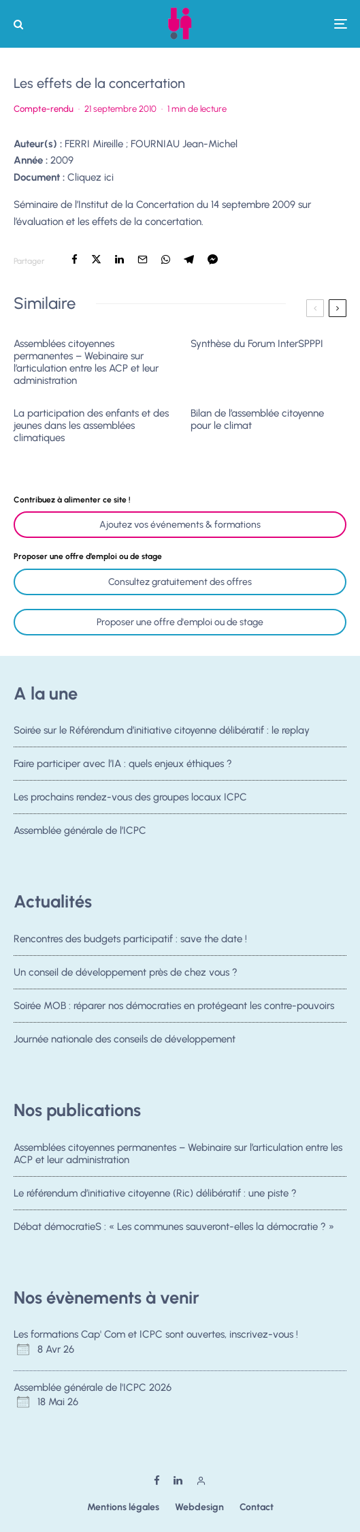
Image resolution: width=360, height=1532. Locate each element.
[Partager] (74, 259)
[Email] (142, 259)
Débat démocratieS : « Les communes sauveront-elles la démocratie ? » (174, 1229)
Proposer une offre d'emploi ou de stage (180, 622)
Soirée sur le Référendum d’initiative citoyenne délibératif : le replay (162, 730)
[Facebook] (157, 1480)
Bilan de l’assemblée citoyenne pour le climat (257, 419)
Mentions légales (123, 1507)
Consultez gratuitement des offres (180, 582)
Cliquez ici (90, 177)
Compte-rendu (43, 109)
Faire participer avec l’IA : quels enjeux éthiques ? (123, 764)
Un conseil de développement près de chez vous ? (126, 972)
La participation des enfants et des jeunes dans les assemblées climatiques (91, 425)
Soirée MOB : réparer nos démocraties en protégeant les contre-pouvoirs (174, 1008)
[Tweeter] (96, 259)
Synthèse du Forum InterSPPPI (257, 343)
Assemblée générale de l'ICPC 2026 (92, 1387)
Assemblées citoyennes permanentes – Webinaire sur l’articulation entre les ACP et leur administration (86, 362)
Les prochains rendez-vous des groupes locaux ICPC (130, 800)
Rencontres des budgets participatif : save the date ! (130, 939)
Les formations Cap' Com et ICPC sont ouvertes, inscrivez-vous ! (156, 1334)
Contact (257, 1507)
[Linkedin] (178, 1480)
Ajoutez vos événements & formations (180, 524)
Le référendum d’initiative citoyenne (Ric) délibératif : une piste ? (155, 1193)
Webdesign (199, 1507)
